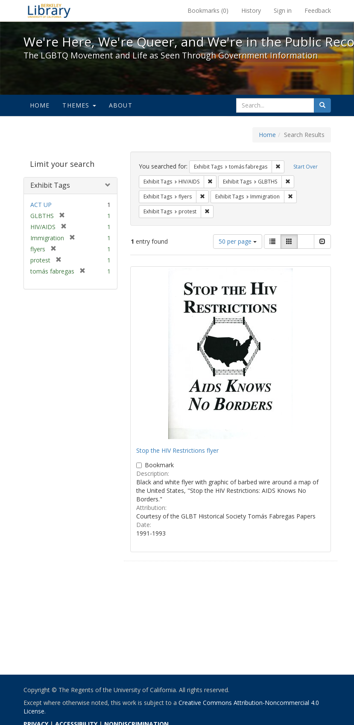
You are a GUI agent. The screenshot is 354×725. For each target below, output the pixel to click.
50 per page (238, 241)
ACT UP (41, 205)
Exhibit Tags (50, 185)
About (120, 105)
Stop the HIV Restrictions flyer (177, 450)
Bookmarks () (207, 10)
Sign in (283, 10)
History (251, 10)
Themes (79, 105)
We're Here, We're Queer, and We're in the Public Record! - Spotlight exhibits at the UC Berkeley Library (49, 10)
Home (40, 105)
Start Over (305, 166)
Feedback (317, 10)
